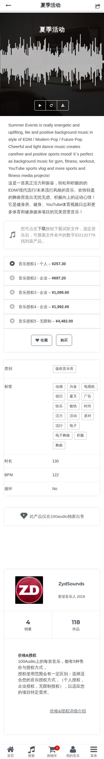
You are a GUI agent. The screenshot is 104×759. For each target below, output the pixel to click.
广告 (87, 396)
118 (76, 622)
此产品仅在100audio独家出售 (57, 516)
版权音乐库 (64, 369)
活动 (73, 416)
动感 (59, 386)
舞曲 (59, 445)
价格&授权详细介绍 (68, 711)
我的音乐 (73, 756)
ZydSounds (72, 583)
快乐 (59, 406)
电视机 (89, 386)
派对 (87, 416)
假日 (59, 396)
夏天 (73, 396)
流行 (59, 426)
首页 (10, 756)
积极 (80, 435)
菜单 (93, 756)
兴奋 (73, 386)
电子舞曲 (62, 435)
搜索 (31, 756)
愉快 (73, 406)
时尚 (87, 406)
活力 (59, 416)
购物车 (53, 751)
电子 (73, 426)
